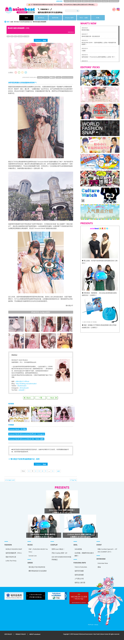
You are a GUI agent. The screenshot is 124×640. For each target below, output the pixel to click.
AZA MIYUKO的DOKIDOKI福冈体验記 (61, 558)
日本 (8, 36)
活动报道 (20, 36)
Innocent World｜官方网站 (17, 429)
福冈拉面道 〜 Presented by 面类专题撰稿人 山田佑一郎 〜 (98, 57)
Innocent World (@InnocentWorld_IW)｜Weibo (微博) (26, 439)
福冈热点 (41, 18)
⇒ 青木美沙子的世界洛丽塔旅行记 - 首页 (24, 459)
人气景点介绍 (79, 579)
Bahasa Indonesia (114, 1)
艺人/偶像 (26, 36)
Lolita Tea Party (11, 561)
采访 (12, 36)
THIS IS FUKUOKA (81, 567)
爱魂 (99, 567)
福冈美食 (55, 18)
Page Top (73, 480)
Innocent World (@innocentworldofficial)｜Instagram (26, 434)
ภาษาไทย (97, 1)
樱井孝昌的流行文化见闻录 (38, 571)
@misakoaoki (24, 388)
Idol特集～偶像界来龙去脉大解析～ (84, 554)
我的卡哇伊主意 (11, 557)
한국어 (72, 1)
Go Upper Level (10, 480)
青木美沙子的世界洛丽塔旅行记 (23, 22)
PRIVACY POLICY (21, 634)
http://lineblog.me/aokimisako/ (26, 384)
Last (58, 471)
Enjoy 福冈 (69, 18)
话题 (26, 18)
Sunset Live (33, 556)
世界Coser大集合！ (58, 549)
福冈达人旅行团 (80, 582)
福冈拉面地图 (79, 575)
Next (44, 40)
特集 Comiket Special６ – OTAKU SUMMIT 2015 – (107, 550)
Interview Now (103, 563)
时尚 (15, 36)
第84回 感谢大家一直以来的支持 (91, 36)
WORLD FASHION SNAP (14, 549)
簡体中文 (78, 1)
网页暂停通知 (85, 30)
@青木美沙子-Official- (22, 381)
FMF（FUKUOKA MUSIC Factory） (38, 550)
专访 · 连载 (83, 18)
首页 (8, 22)
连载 (11, 22)
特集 (97, 18)
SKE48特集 (78, 549)
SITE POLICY (8, 634)
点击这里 (21, 390)
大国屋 (83, 50)
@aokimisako (21, 386)
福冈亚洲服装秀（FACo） (14, 553)
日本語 (66, 1)
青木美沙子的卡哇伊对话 (37, 567)
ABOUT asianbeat (34, 634)
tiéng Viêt (104, 1)
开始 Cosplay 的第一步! (59, 553)
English (91, 1)
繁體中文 (85, 1)
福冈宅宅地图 (79, 571)
